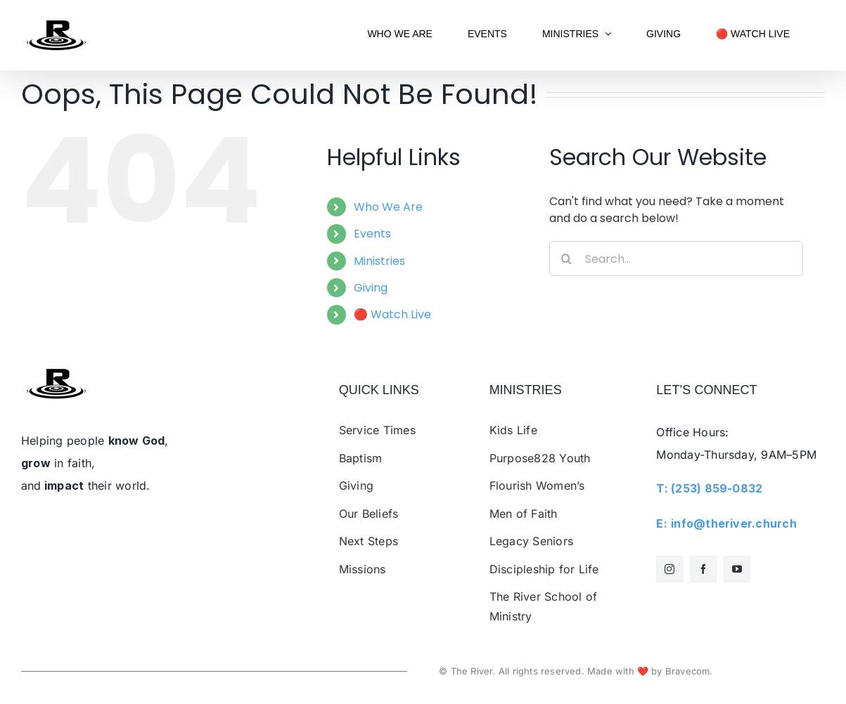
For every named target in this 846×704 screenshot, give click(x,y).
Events (372, 234)
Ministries (379, 261)
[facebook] (703, 569)
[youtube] (737, 569)
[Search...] (676, 258)
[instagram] (669, 569)
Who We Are (388, 207)
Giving (370, 288)
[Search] (566, 258)
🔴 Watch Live (392, 314)
